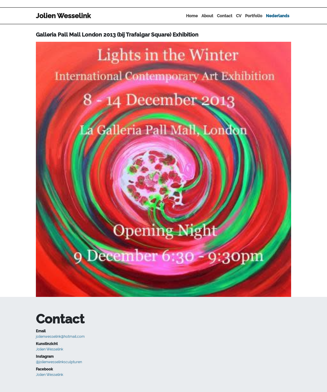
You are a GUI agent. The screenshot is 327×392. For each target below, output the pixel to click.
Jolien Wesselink (49, 349)
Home (192, 15)
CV (238, 15)
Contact (224, 15)
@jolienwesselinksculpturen (59, 362)
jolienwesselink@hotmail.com (60, 336)
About (207, 15)
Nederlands (277, 15)
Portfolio (253, 15)
